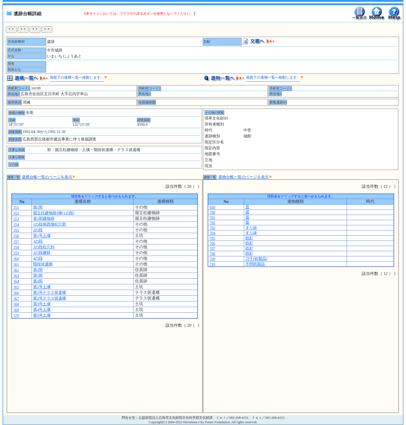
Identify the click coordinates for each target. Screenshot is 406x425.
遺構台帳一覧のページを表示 (48, 177)
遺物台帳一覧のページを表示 (245, 177)
